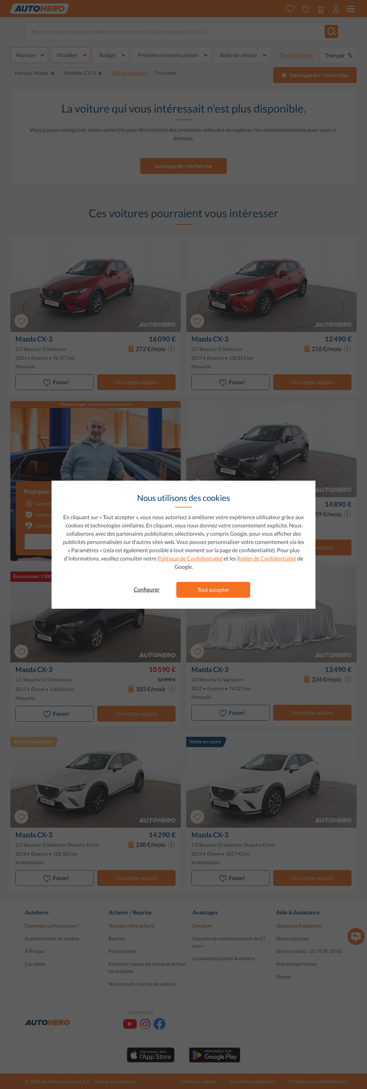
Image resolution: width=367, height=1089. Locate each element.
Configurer (146, 589)
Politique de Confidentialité (190, 558)
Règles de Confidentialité (266, 558)
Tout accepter (213, 589)
